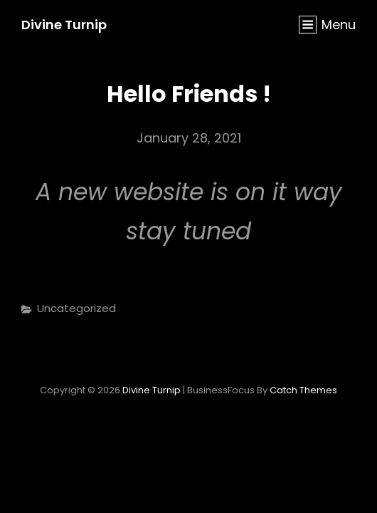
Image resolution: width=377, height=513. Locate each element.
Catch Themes (303, 390)
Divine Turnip (64, 24)
